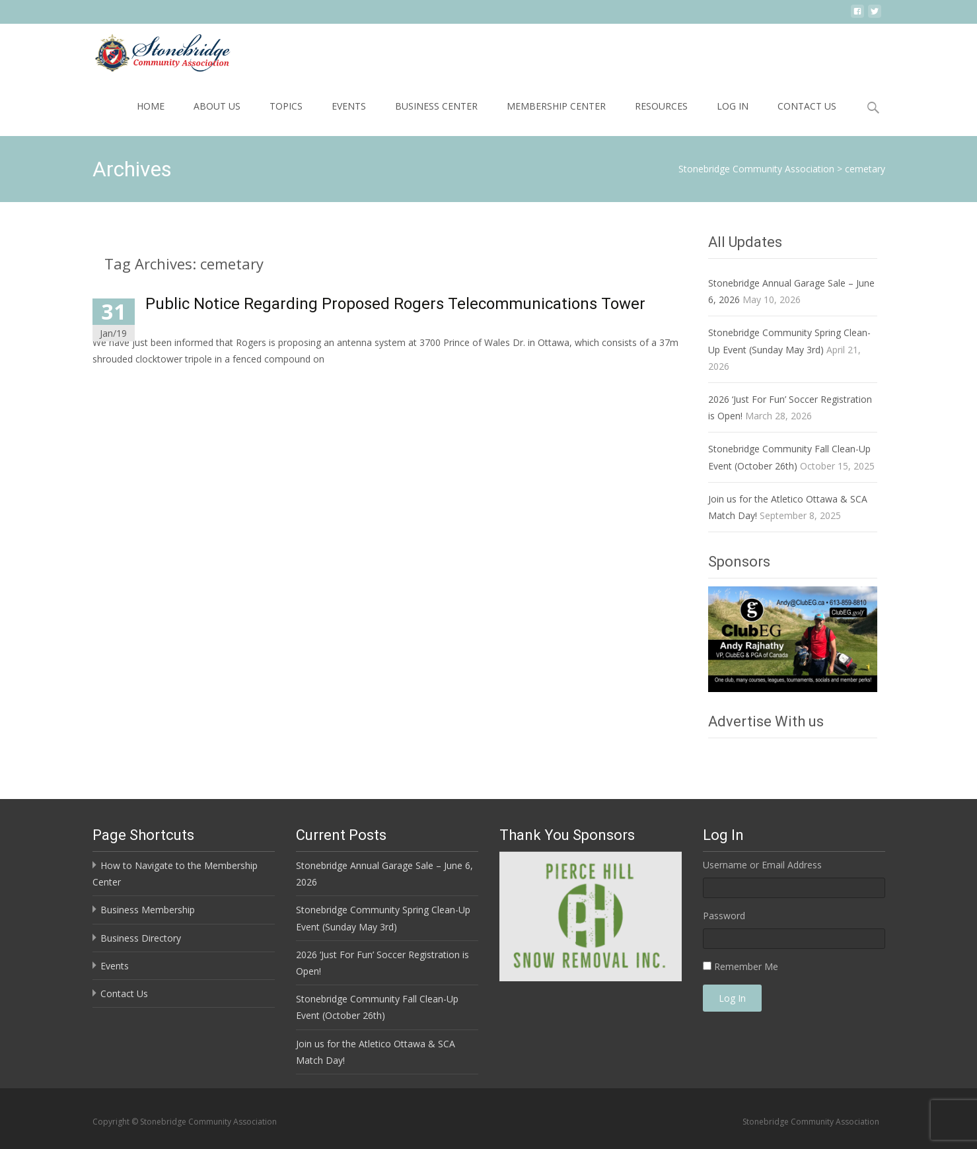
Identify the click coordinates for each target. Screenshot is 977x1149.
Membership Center (556, 106)
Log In (732, 106)
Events (349, 106)
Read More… (121, 383)
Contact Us (807, 106)
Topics (286, 106)
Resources (661, 106)
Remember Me (746, 966)
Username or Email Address (762, 864)
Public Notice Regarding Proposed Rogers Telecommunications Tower (395, 304)
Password (724, 915)
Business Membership (147, 909)
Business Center (436, 106)
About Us (217, 106)
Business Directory (140, 938)
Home (150, 106)
